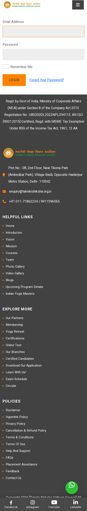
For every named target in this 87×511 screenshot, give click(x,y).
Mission (11, 246)
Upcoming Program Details (24, 287)
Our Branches (15, 352)
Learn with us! (16, 372)
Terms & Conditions (20, 437)
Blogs (10, 280)
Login (14, 80)
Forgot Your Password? (46, 80)
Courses (12, 253)
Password (10, 44)
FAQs (9, 457)
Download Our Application (24, 365)
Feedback (12, 471)
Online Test (13, 345)
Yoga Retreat (15, 331)
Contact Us (13, 478)
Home (10, 226)
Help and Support (18, 451)
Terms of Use (15, 444)
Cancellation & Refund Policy (26, 430)
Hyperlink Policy (17, 417)
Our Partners (14, 318)
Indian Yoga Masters (20, 293)
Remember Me (21, 66)
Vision (10, 239)
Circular (11, 385)
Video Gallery (15, 273)
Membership (14, 324)
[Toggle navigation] (78, 5)
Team (10, 259)
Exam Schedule (16, 379)
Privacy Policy (15, 423)
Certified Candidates (20, 358)
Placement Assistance (21, 464)
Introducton (14, 232)
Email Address (13, 21)
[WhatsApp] (71, 487)
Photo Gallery (15, 266)
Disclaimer (13, 410)
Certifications (15, 338)
